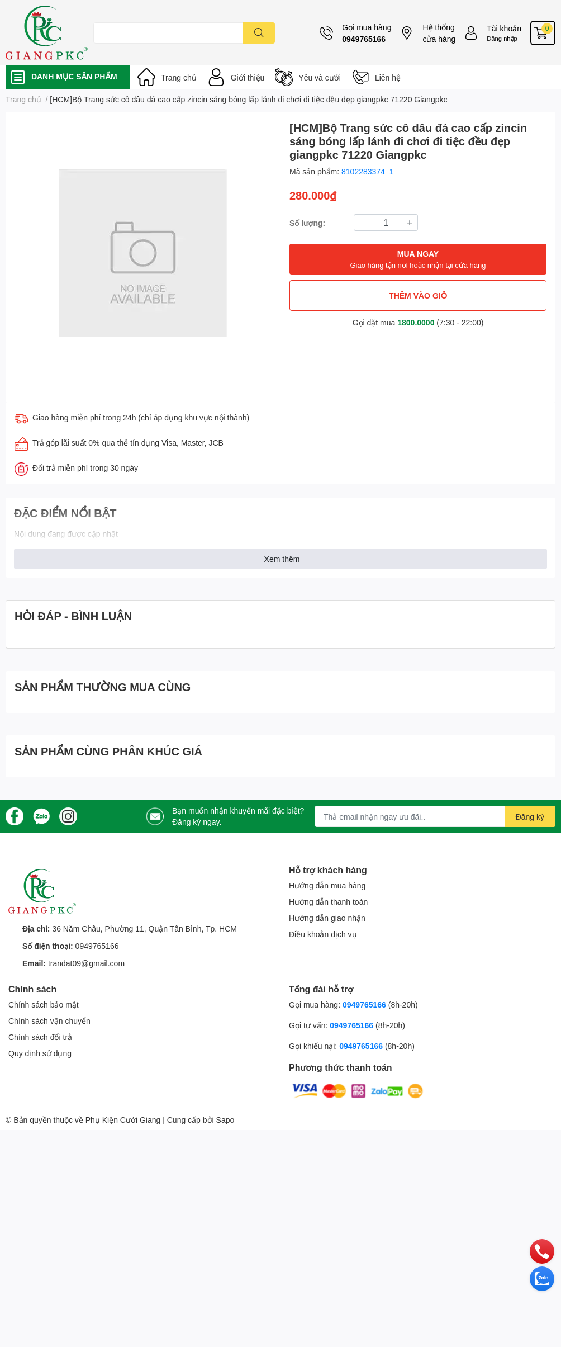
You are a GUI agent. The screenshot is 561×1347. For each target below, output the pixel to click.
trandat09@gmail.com (86, 963)
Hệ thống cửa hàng (438, 33)
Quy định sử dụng (40, 1053)
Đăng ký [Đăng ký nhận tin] (530, 816)
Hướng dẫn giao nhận (327, 918)
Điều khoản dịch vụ (323, 934)
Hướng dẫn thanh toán (328, 901)
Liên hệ (388, 77)
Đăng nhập (502, 38)
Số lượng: (307, 223)
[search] (259, 33)
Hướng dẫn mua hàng (327, 885)
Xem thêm (282, 559)
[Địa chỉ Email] (435, 816)
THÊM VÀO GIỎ (418, 295)
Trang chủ (179, 77)
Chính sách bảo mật (43, 1004)
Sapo (225, 1119)
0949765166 (364, 39)
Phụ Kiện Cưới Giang (123, 1119)
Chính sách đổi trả (40, 1037)
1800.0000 (415, 322)
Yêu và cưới (319, 77)
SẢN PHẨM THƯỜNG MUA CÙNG (103, 686)
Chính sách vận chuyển (49, 1020)
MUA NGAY (418, 260)
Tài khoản (504, 28)
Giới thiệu (248, 77)
